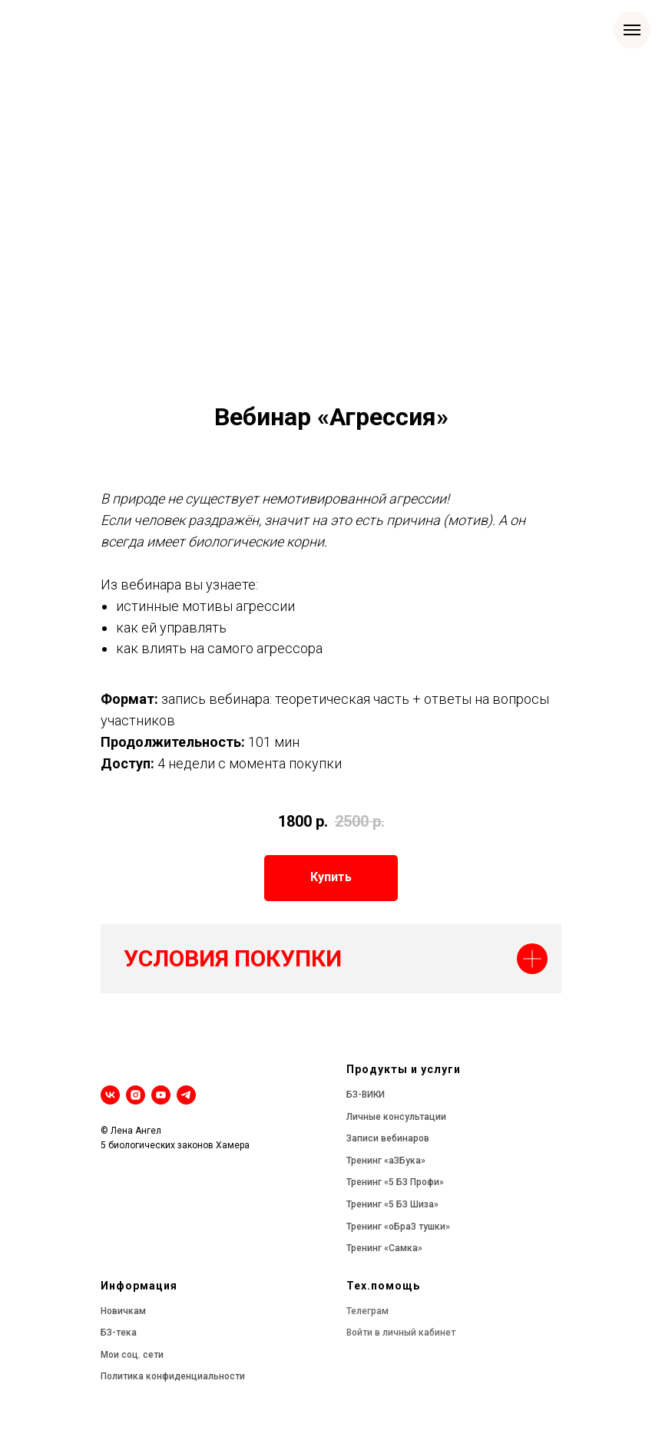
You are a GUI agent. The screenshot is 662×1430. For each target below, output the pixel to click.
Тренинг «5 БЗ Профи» (395, 1182)
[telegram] (186, 1095)
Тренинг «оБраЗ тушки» (398, 1226)
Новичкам (123, 1311)
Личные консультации (396, 1116)
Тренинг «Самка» (384, 1248)
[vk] (110, 1095)
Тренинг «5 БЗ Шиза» (392, 1204)
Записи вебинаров (387, 1138)
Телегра (364, 1311)
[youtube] (160, 1095)
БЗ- (354, 1094)
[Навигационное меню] (632, 30)
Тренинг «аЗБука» (385, 1160)
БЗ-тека (119, 1332)
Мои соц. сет (129, 1354)
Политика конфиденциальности (173, 1376)
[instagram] (135, 1095)
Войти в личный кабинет (400, 1332)
